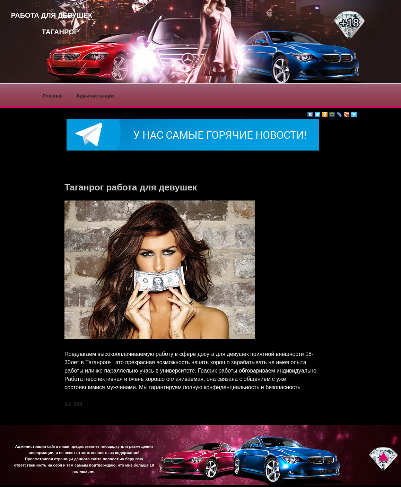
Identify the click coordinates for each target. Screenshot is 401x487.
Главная (53, 96)
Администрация (95, 96)
